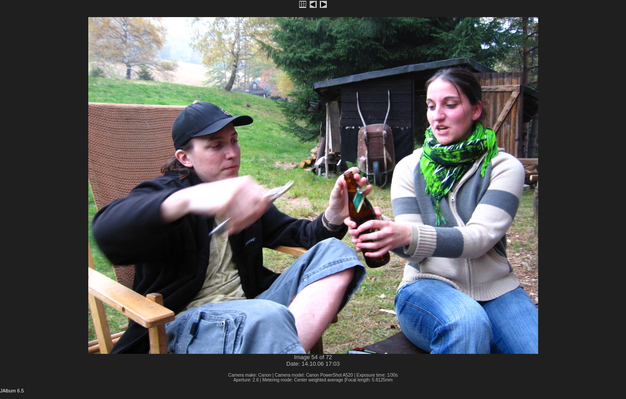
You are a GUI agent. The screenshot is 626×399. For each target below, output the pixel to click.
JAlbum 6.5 (12, 390)
